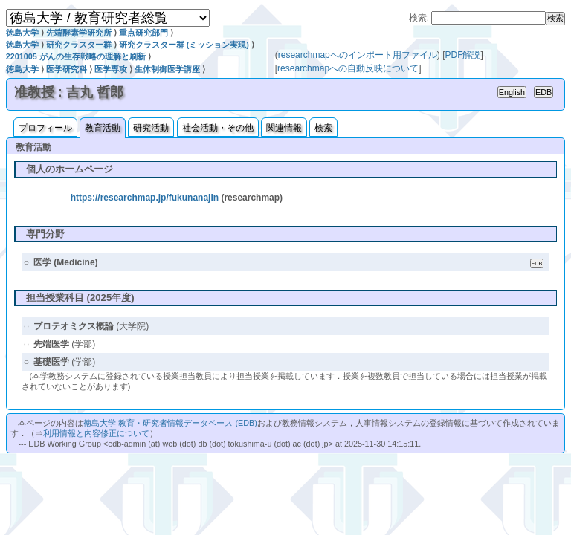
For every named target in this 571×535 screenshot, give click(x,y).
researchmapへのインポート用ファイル (357, 55)
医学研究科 (66, 69)
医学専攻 (110, 69)
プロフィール (45, 128)
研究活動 (151, 128)
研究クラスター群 (79, 44)
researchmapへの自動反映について (348, 68)
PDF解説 (462, 55)
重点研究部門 (143, 32)
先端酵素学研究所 (79, 32)
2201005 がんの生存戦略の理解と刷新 (76, 56)
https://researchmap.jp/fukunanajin (145, 197)
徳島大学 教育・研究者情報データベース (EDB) (170, 422)
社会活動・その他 (218, 128)
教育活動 (102, 128)
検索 (323, 128)
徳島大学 (22, 32)
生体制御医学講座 (167, 69)
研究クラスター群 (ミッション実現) (184, 44)
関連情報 (284, 128)
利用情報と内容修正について (96, 433)
